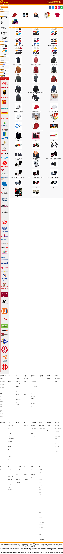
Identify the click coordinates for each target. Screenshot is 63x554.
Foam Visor (53, 130)
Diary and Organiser (10, 444)
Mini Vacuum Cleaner (10, 453)
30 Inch (32, 446)
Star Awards (9, 379)
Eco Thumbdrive (18, 446)
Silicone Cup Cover (57, 430)
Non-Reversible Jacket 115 (36, 158)
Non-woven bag (18, 387)
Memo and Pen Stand (11, 452)
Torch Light (48, 378)
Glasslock (40, 453)
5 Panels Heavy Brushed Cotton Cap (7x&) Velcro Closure (36, 130)
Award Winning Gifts (41, 443)
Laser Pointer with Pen (57, 377)
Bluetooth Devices (33, 378)
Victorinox (40, 469)
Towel (15, 24)
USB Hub (32, 396)
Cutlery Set (9, 416)
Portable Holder (33, 417)
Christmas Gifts (48, 413)
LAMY (39, 457)
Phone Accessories (33, 409)
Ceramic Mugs (25, 378)
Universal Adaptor (26, 451)
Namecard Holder (57, 428)
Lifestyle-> (2, 30)
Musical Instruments (18, 452)
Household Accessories (11, 421)
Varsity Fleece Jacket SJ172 (36, 73)
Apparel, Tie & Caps (6, 4)
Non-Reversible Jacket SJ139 (36, 139)
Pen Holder (9, 457)
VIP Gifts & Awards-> (3, 40)
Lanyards (47, 18)
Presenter (56, 379)
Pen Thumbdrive (18, 454)
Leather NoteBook (41, 447)
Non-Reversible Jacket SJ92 (18, 158)
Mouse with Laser (57, 378)
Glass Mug (25, 384)
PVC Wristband (56, 417)
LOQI (39, 459)
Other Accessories (26, 446)
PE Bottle (25, 387)
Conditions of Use (3, 59)
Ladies (9, 424)
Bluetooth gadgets (33, 382)
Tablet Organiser (18, 394)
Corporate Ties (25, 18)
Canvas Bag (17, 377)
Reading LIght (48, 377)
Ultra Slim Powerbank (42, 414)
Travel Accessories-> (3, 38)
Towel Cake (1, 407)
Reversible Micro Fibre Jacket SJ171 (54, 92)
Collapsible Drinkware (26, 380)
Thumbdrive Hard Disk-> (4, 37)
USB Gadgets (33, 395)
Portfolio (9, 447)
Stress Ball (56, 435)
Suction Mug (25, 391)
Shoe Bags (17, 391)
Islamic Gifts (48, 415)
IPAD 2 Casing (40, 446)
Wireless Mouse (33, 390)
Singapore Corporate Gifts (42, 492)
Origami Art (9, 428)
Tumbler (25, 392)
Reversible (1, 385)
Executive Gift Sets (10, 449)
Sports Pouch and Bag (18, 393)
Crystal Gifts (40, 471)
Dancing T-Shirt (2, 389)
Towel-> (2, 22)
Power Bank (40, 409)
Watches (9, 436)
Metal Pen (25, 413)
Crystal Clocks (40, 475)
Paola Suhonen (41, 486)
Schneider (40, 464)
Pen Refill (25, 416)
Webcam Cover (56, 436)
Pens (24, 409)
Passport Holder (26, 447)
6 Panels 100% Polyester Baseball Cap (18, 111)
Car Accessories (10, 413)
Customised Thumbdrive (58, 414)
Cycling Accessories (2, 443)
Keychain (56, 423)
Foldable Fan (9, 417)
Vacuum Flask (25, 393)
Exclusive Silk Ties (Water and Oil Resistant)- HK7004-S (53, 177)
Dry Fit (1, 392)
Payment (2, 57)
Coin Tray (56, 421)
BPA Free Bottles (26, 377)
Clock (8, 414)
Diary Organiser (10, 445)
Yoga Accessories (10, 438)
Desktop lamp (48, 376)
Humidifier (9, 422)
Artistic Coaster (56, 413)
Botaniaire (40, 451)
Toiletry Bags (17, 395)
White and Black (57, 434)
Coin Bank (9, 415)
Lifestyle (9, 409)
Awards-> (2, 23)
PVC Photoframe (57, 416)
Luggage (17, 386)
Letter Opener (10, 451)
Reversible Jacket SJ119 (18, 92)
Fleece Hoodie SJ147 (18, 73)
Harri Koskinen (41, 481)
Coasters (25, 379)
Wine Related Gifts (10, 437)
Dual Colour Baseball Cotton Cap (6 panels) (53, 45)
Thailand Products (41, 494)
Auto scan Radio (33, 376)
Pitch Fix (40, 462)
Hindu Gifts (48, 414)
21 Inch (32, 443)
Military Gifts (17, 409)
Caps (15, 18)
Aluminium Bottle (26, 376)
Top (0, 4)
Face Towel (1, 402)
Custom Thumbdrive (18, 444)
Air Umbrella (33, 447)
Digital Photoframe (10, 430)
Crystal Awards (10, 376)
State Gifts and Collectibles (42, 493)
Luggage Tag (25, 445)
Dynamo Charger (33, 414)
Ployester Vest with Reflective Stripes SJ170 (18, 64)
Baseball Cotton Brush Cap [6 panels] (18, 45)
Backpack (17, 376)
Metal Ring (9, 378)
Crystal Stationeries (41, 476)
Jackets (36, 18)
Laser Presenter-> (3, 28)
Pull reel (56, 429)
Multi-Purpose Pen (26, 414)
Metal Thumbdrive (18, 451)
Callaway (40, 452)
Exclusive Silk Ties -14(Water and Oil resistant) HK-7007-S (18, 177)
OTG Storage (32, 415)
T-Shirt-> (2, 21)
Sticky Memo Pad (10, 458)
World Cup (1, 445)
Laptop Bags (17, 384)
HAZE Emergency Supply (42, 377)
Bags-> (2, 24)
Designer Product (41, 477)
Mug (24, 385)
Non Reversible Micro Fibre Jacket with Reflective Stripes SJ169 (36, 92)
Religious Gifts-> (3, 34)
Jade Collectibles (41, 488)
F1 (0, 444)
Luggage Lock (25, 443)
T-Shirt (57, 18)
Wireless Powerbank (41, 416)
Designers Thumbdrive (18, 445)
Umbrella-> (2, 39)
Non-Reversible (2, 384)
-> (4, 17)
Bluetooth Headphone (34, 383)
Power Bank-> (3, 33)
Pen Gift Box (25, 415)
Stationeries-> (3, 36)
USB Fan (32, 394)
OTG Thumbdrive (18, 453)
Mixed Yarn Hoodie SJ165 (54, 64)
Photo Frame (9, 429)
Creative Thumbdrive (18, 443)
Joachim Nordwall (41, 482)
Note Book (9, 446)
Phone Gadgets (33, 416)
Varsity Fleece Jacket (53, 73)
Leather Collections (3, 29)
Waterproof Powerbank (42, 415)
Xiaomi (40, 470)
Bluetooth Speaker (33, 384)
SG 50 (40, 480)
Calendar (9, 443)
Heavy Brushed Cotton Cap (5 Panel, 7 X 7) (36, 196)
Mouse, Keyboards (33, 389)
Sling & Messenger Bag (18, 392)
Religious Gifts (49, 409)
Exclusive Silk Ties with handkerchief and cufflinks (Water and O (36, 177)
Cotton (1, 391)
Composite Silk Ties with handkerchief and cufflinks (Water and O (54, 158)
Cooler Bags (17, 378)
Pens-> (2, 31)
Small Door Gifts (57, 409)
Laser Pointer (56, 376)
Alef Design (40, 445)
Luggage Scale (25, 444)
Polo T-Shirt (1, 390)
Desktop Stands (33, 413)
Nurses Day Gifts (41, 378)
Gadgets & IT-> (3, 25)
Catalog (3, 4)
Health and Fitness (41, 376)
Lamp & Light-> (3, 27)
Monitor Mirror (33, 388)
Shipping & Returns (3, 58)
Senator (40, 465)
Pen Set (24, 417)
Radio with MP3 (33, 377)
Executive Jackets (2, 379)
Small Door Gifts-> (3, 35)
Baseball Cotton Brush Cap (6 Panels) (4, 53)
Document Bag (18, 380)
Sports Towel (2, 406)
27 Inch (32, 445)
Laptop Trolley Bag (18, 385)
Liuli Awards (9, 377)
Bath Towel (1, 401)
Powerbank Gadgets (41, 413)
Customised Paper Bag (18, 379)
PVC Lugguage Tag (57, 415)
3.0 (31, 397)
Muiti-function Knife (57, 427)
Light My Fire (40, 458)
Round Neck (1, 394)
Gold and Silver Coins (41, 487)
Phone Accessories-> (4, 32)
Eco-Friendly (56, 422)
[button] (48, 4)
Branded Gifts (40, 444)
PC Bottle (25, 386)
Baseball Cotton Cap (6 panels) (36, 45)
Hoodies (1, 380)
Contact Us (2, 60)
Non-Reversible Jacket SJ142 (18, 139)
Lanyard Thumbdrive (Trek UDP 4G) (18, 130)
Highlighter (9, 450)
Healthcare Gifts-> (3, 26)
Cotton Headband (54, 139)
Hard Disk (17, 447)
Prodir (40, 463)
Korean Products (10, 423)
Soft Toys (9, 435)
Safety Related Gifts (10, 434)
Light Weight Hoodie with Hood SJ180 (36, 64)
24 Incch (32, 444)
